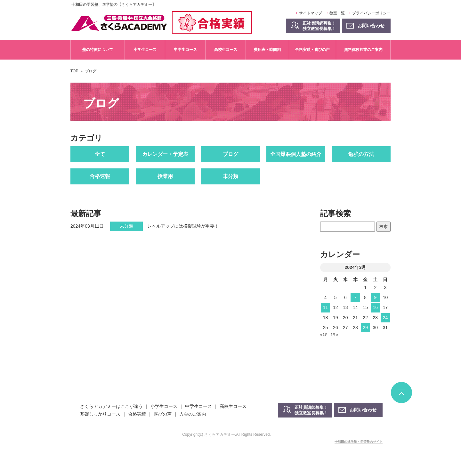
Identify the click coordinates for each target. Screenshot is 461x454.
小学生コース (145, 49)
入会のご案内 (192, 414)
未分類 (230, 176)
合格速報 (100, 176)
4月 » (334, 334)
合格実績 (137, 414)
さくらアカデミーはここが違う (111, 406)
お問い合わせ (363, 409)
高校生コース (225, 49)
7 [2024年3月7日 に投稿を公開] (355, 297)
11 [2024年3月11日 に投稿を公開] (325, 307)
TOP (74, 71)
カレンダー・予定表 (165, 154)
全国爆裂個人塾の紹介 (295, 154)
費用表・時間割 (267, 49)
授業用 (165, 176)
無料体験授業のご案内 (363, 49)
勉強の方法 (361, 154)
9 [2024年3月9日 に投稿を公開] (375, 297)
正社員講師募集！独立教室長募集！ (319, 26)
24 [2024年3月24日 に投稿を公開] (385, 317)
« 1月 (324, 334)
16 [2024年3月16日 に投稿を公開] (375, 307)
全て (100, 154)
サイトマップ (310, 13)
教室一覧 (337, 13)
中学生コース (185, 49)
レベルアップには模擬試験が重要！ (183, 226)
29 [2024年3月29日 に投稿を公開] (365, 327)
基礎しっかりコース (100, 414)
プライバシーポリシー (371, 13)
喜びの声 (163, 414)
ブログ (230, 154)
